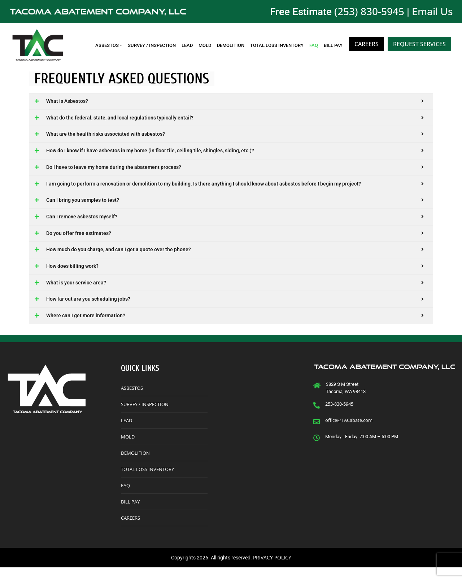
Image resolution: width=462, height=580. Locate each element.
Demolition (230, 45)
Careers (366, 44)
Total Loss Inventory (277, 45)
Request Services (419, 44)
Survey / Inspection (152, 45)
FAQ (313, 45)
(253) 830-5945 (369, 11)
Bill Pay (333, 45)
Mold (205, 45)
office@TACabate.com (348, 432)
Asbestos (107, 45)
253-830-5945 (339, 416)
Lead (187, 45)
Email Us (432, 11)
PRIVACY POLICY (272, 570)
